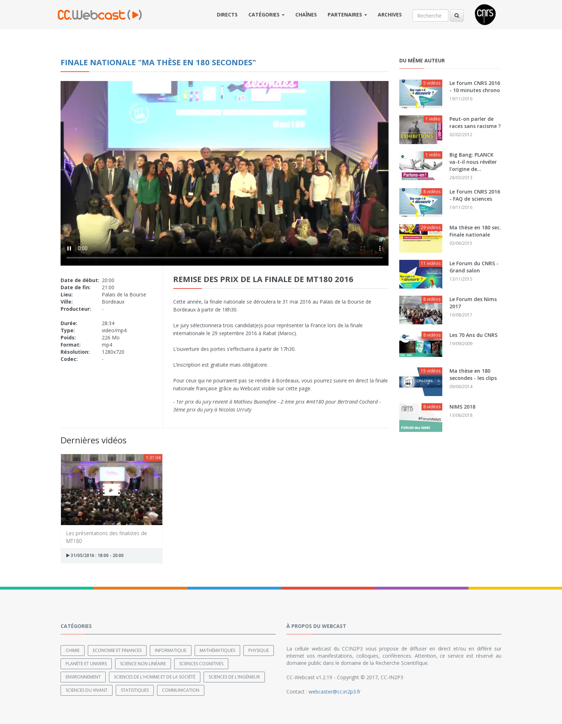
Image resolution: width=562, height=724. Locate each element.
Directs (227, 14)
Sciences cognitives (201, 664)
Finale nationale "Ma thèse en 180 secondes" (158, 62)
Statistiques (135, 690)
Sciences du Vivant (87, 690)
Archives (390, 14)
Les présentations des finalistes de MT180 (106, 537)
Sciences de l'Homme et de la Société (154, 677)
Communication (180, 690)
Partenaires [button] (347, 14)
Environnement (83, 677)
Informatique (170, 650)
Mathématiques (217, 650)
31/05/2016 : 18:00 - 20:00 (95, 555)
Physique (258, 650)
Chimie (73, 650)
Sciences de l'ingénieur (234, 677)
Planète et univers (86, 664)
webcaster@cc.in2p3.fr (335, 691)
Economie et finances (117, 650)
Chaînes (306, 14)
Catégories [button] (266, 14)
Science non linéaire (143, 664)
